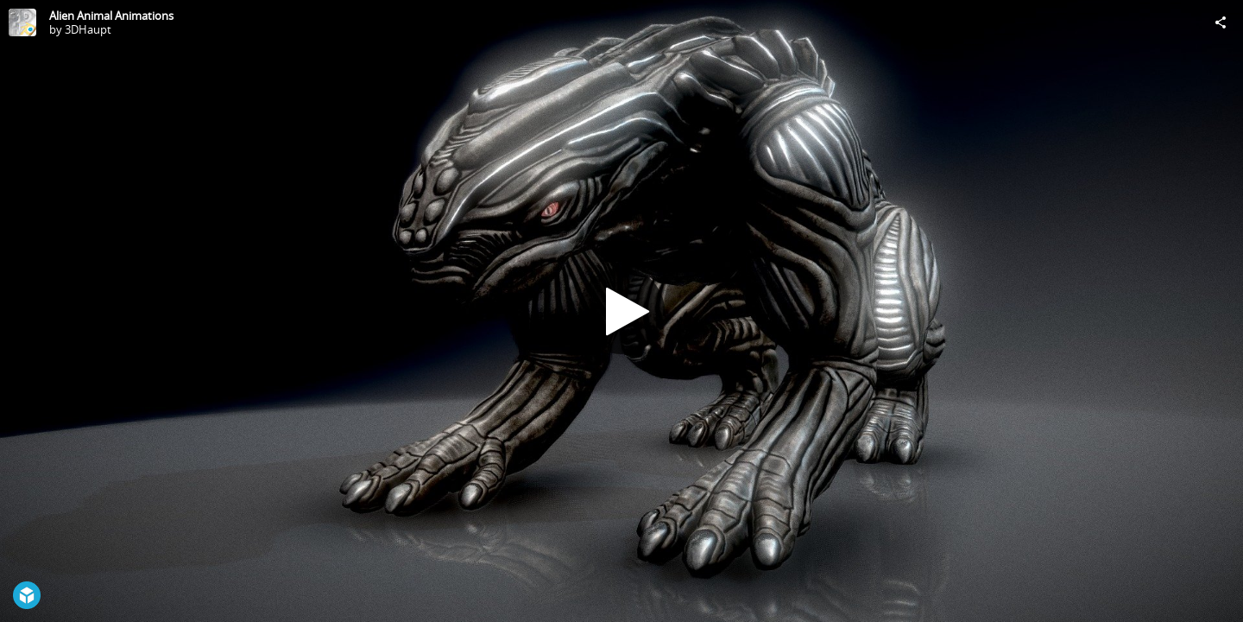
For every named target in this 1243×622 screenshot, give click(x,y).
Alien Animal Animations (111, 15)
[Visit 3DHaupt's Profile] (22, 22)
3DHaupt (88, 29)
